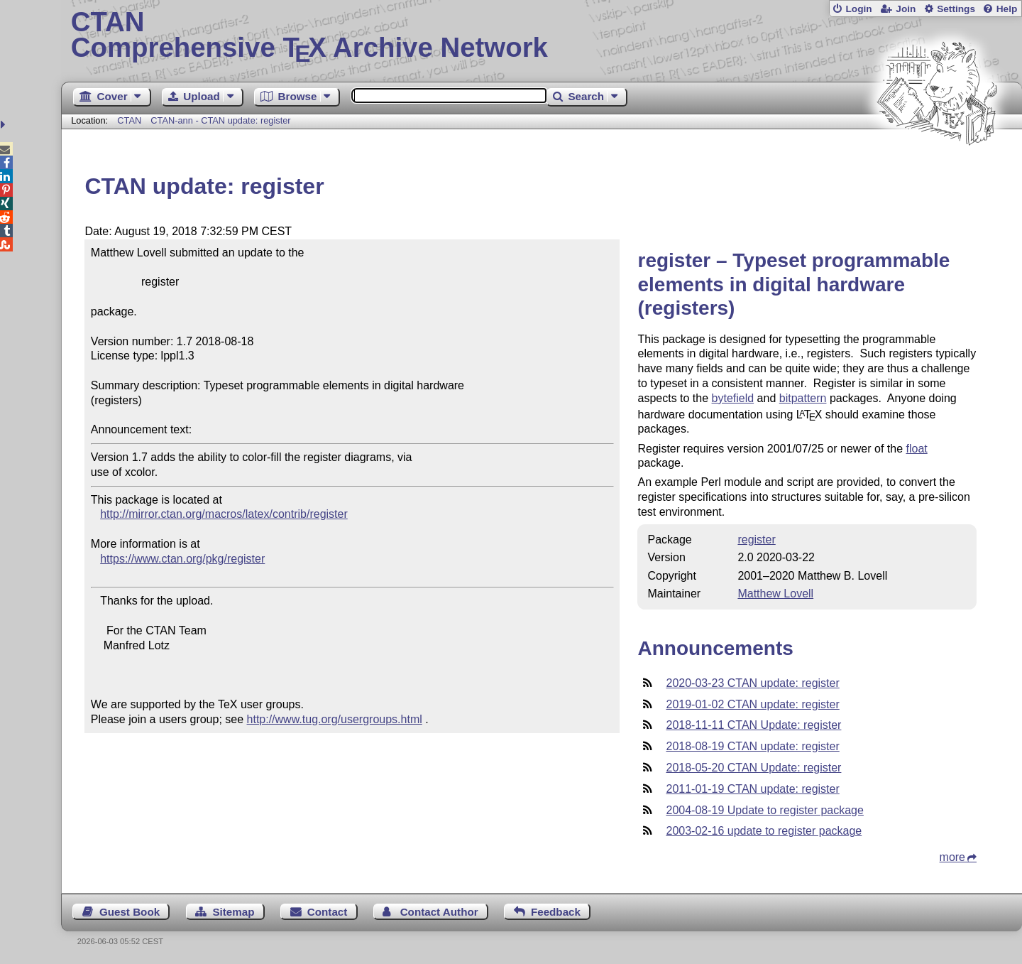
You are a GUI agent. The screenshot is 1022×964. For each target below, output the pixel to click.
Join (906, 9)
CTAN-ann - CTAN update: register (220, 120)
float (916, 449)
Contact (327, 912)
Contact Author (439, 912)
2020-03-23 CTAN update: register (752, 683)
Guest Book (129, 912)
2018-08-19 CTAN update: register (752, 746)
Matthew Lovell (775, 593)
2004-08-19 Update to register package (764, 810)
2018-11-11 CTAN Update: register (753, 725)
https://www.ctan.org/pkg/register (182, 559)
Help (1007, 9)
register (756, 540)
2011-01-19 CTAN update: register (752, 789)
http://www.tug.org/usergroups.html (334, 719)
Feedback (556, 912)
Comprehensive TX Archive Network (542, 35)
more (952, 857)
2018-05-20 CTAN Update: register (753, 768)
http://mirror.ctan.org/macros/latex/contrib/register (224, 514)
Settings (956, 9)
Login (858, 9)
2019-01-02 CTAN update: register (752, 704)
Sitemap (233, 912)
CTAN (129, 120)
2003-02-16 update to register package (764, 831)
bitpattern (803, 398)
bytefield (733, 398)
